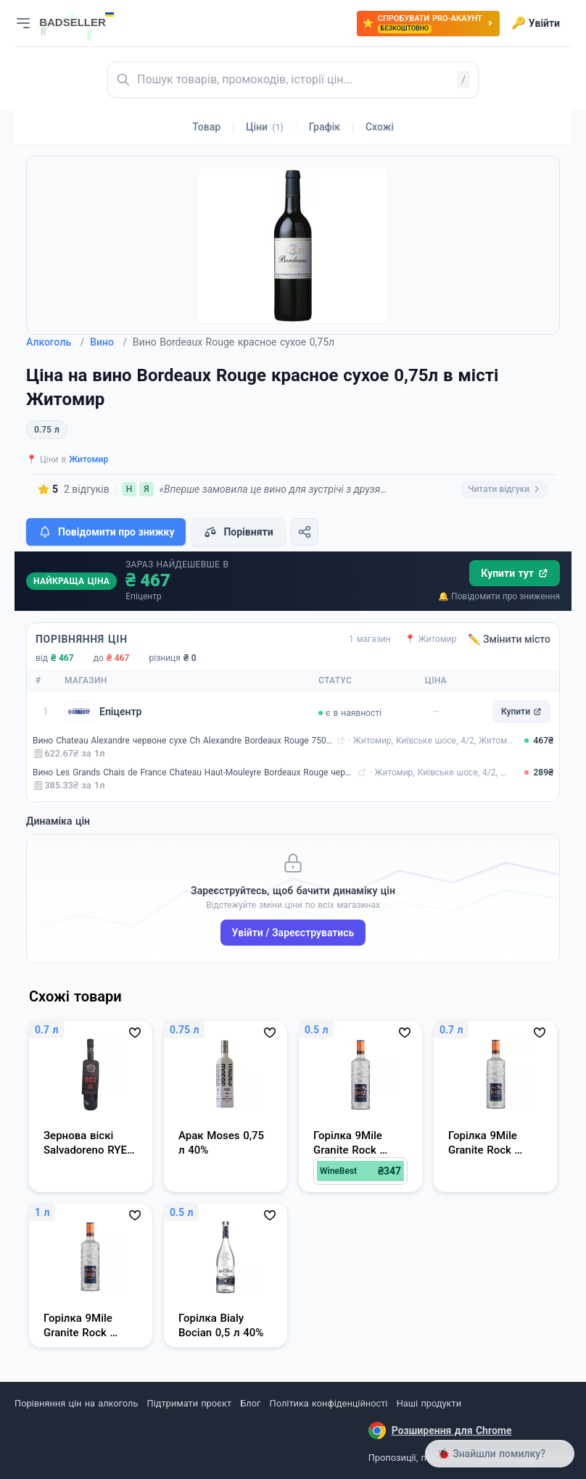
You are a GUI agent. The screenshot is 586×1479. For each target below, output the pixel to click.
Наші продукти (429, 1403)
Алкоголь (55, 342)
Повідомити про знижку (106, 532)
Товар (206, 127)
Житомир (88, 459)
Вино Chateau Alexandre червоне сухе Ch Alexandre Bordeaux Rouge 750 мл (183, 741)
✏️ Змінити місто (509, 639)
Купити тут (514, 573)
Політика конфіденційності (329, 1403)
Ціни (265, 127)
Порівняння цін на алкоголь (76, 1403)
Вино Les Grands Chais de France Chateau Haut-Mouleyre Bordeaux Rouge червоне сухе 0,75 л (194, 772)
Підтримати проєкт (189, 1403)
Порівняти (238, 532)
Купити (521, 712)
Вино (108, 342)
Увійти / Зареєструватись (293, 932)
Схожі (380, 127)
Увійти (535, 23)
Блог (250, 1403)
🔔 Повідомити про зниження (499, 596)
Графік (324, 127)
